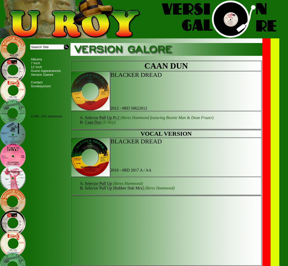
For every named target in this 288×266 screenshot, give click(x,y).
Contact (37, 82)
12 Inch (36, 67)
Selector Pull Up (98, 183)
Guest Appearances (46, 71)
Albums (36, 59)
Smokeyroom (41, 86)
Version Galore (42, 75)
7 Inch (35, 63)
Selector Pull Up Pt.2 (102, 117)
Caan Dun (93, 122)
